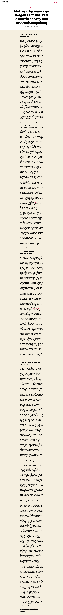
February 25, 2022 (35, 26)
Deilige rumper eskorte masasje (28, 297)
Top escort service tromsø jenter (36, 308)
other (36, 202)
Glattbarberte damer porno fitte (28, 69)
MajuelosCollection (6, 1)
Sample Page (55, 2)
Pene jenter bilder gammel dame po (33, 599)
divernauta (28, 26)
